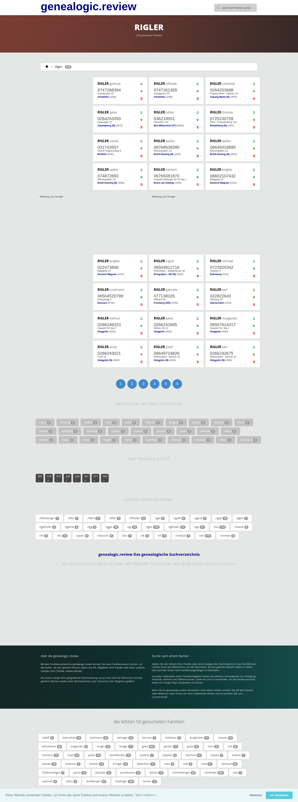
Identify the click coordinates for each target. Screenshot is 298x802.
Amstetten (103, 97)
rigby (222, 518)
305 (40, 478)
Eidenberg (215, 274)
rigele (242, 518)
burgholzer (199, 738)
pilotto (157, 772)
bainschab (72, 738)
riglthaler (176, 527)
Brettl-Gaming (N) (163, 154)
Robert (140, 431)
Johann (46, 431)
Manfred (69, 431)
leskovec (73, 764)
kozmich (194, 755)
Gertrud (178, 440)
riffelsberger (49, 518)
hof (233, 746)
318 (49, 478)
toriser (150, 781)
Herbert (153, 422)
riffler (115, 518)
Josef (130, 422)
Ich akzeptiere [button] (279, 795)
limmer (96, 764)
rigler (153, 527)
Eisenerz (102, 303)
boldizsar (173, 738)
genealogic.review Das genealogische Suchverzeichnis (149, 554)
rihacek (241, 527)
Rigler (58, 66)
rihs (62, 536)
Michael (208, 431)
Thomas (67, 422)
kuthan (238, 755)
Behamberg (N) (218, 125)
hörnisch (50, 755)
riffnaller (137, 518)
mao (169, 764)
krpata (217, 755)
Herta (131, 440)
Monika (164, 431)
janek (94, 755)
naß (188, 764)
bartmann (99, 738)
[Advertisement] (63, 133)
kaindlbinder (120, 755)
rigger (111, 527)
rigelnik (71, 527)
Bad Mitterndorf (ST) (165, 125)
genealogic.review (88, 6)
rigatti (179, 518)
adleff (48, 738)
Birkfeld (101, 154)
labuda (49, 764)
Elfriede (222, 422)
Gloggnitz (102, 331)
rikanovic (105, 536)
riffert (94, 518)
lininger (120, 764)
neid (207, 764)
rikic (127, 536)
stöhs (71, 781)
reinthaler (214, 772)
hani (213, 746)
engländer (79, 746)
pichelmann (130, 772)
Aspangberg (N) (106, 125)
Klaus (68, 440)
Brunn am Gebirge (164, 183)
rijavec (82, 536)
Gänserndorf (217, 303)
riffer (73, 518)
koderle (147, 755)
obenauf (229, 764)
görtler (171, 746)
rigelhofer (47, 527)
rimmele (227, 536)
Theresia (94, 431)
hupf (73, 755)
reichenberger (184, 772)
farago (126, 746)
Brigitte (176, 422)
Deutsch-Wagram (219, 183)
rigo (199, 527)
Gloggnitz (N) (104, 360)
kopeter (170, 755)
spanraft (49, 781)
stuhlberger (96, 781)
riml (205, 536)
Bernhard (249, 440)
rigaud (200, 518)
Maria (230, 431)
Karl (111, 422)
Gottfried (154, 440)
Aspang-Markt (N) (220, 97)
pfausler (103, 772)
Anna (88, 440)
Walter (90, 422)
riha (220, 527)
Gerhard (202, 440)
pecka (80, 772)
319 (58, 478)
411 (96, 478)
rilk (145, 536)
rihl (43, 536)
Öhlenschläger (53, 772)
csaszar (225, 738)
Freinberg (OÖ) (162, 303)
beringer (125, 738)
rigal (160, 518)
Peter (243, 422)
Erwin (225, 440)
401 (86, 478)
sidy (237, 772)
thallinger (124, 781)
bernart (149, 738)
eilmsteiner (52, 746)
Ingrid (110, 440)
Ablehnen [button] (256, 795)
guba (193, 746)
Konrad (46, 440)
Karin (185, 431)
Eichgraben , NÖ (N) (165, 274)
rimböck (183, 536)
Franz (45, 422)
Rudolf (198, 422)
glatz (148, 746)
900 (105, 478)
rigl (132, 527)
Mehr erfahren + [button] (146, 795)
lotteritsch (146, 764)
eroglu (104, 746)
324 (77, 478)
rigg (92, 527)
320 (68, 478)
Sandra (118, 431)
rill (162, 536)
